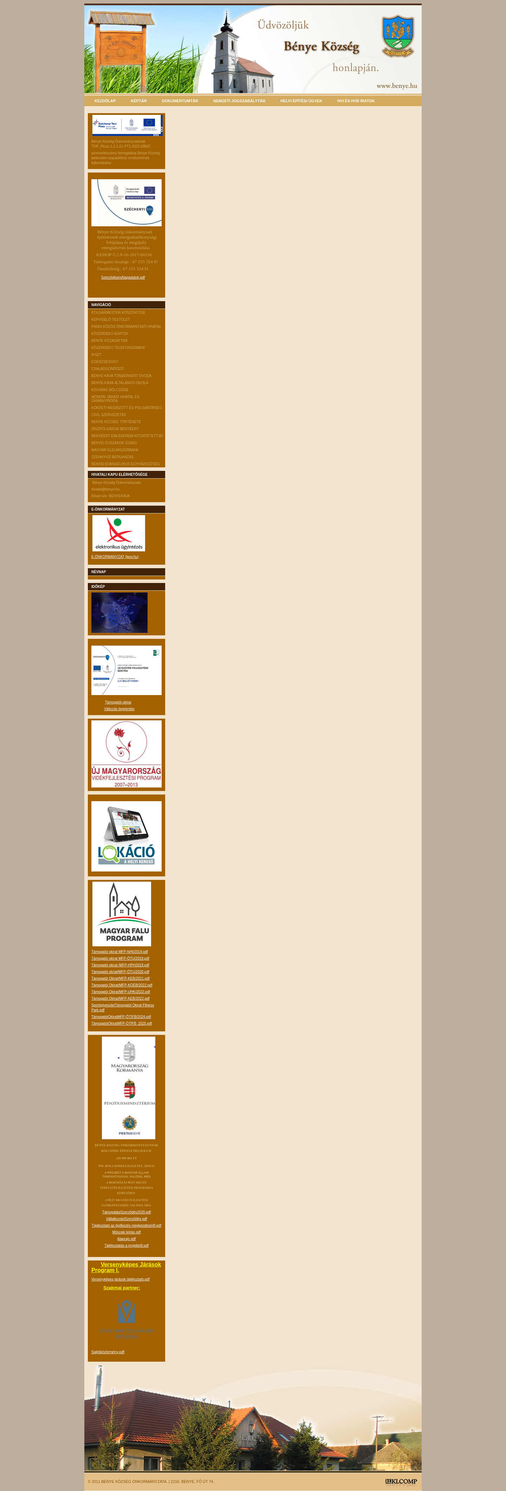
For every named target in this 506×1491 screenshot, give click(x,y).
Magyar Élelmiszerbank (115, 450)
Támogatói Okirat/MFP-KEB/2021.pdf (120, 978)
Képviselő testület (110, 320)
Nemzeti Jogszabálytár (239, 101)
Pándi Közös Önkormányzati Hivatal (126, 327)
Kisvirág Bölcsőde (110, 390)
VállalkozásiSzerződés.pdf (126, 1219)
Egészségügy (104, 362)
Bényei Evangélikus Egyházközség (125, 464)
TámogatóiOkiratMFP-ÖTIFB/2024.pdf (121, 1017)
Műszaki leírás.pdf (126, 1232)
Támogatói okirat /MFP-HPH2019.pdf (120, 965)
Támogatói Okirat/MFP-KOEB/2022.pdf (121, 985)
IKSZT (96, 355)
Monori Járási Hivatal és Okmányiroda (115, 399)
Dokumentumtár (180, 101)
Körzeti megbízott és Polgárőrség (126, 408)
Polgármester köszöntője (118, 313)
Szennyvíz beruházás (112, 457)
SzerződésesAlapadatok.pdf (123, 277)
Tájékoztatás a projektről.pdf (126, 1245)
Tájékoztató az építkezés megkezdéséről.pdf (126, 1225)
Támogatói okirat (118, 702)
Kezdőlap (105, 101)
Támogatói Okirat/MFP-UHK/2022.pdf (120, 992)
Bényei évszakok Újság (114, 443)
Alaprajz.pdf (126, 1239)
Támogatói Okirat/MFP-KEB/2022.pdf (120, 998)
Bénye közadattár (109, 341)
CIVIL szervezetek (108, 415)
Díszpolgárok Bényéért (115, 429)
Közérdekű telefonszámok (118, 348)
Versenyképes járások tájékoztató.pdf (120, 1279)
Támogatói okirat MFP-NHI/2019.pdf (119, 952)
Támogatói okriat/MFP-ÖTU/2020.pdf (120, 972)
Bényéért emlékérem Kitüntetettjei (127, 436)
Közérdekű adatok (109, 334)
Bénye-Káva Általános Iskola (119, 383)
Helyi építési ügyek (301, 101)
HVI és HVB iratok (356, 101)
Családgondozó (107, 369)
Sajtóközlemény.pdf (107, 1352)
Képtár (139, 101)
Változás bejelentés (119, 709)
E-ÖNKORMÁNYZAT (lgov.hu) (114, 557)
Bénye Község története (116, 422)
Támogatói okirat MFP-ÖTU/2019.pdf (120, 958)
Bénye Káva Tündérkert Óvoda (121, 376)
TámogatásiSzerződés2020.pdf (126, 1212)
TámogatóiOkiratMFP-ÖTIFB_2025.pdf (121, 1023)
